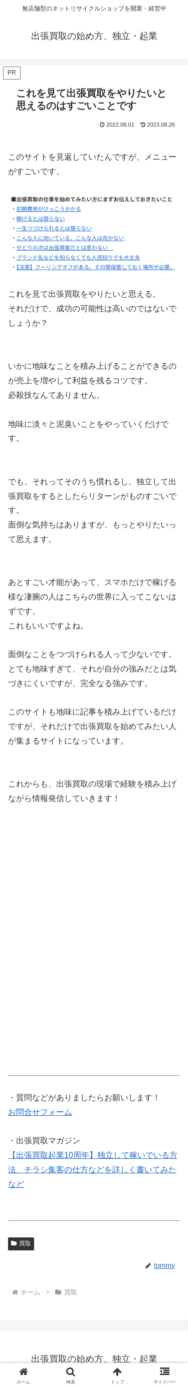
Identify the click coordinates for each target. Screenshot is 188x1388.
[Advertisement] (94, 943)
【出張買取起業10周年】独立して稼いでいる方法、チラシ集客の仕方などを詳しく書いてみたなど (92, 1169)
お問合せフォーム (40, 1112)
